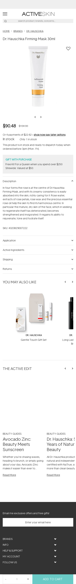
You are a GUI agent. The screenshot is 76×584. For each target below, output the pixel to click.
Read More (9, 475)
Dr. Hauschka (34, 335)
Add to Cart (53, 579)
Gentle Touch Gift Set (34, 340)
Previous (36, 117)
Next (40, 117)
